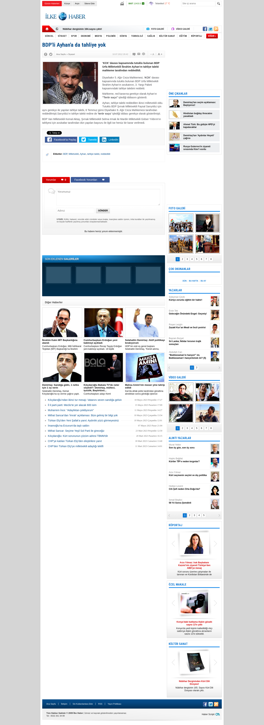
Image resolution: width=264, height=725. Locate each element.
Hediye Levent (189, 488)
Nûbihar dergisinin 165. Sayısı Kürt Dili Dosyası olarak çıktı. (194, 686)
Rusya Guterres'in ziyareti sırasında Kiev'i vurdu (196, 148)
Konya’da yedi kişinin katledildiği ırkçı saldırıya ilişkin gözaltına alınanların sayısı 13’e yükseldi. (194, 628)
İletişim (64, 704)
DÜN (185, 281)
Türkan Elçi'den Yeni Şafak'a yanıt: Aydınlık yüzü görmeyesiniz (83, 420)
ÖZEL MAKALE (177, 584)
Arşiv (77, 3)
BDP (65, 154)
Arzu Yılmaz (189, 474)
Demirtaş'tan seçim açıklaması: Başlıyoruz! (199, 103)
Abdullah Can (189, 355)
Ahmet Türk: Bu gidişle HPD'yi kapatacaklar (199, 125)
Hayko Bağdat (189, 460)
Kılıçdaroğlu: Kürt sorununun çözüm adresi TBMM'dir (78, 435)
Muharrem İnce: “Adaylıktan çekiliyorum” (71, 410)
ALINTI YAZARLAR (180, 438)
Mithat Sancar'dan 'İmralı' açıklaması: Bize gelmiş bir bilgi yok (83, 415)
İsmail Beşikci (189, 501)
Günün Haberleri (52, 3)
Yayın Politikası (114, 704)
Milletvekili (74, 154)
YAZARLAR (175, 290)
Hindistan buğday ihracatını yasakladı (197, 114)
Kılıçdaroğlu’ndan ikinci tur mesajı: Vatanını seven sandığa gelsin (85, 399)
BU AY (203, 281)
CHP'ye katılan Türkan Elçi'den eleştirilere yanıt (75, 441)
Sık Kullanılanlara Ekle (83, 704)
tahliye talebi (93, 154)
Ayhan (83, 154)
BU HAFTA (193, 281)
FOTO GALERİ (177, 208)
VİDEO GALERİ (177, 377)
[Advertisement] (240, 64)
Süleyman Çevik (189, 298)
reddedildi (105, 154)
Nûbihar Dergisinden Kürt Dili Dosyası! (85, 29)
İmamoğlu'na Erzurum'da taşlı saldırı (68, 425)
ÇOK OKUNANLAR (179, 269)
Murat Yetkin (189, 446)
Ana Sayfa (51, 704)
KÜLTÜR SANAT (178, 644)
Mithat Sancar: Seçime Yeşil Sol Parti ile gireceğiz (76, 430)
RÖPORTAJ (175, 525)
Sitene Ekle (89, 3)
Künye (67, 3)
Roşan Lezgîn (189, 326)
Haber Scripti (208, 714)
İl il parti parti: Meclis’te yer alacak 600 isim (72, 405)
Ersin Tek (189, 312)
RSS (100, 704)
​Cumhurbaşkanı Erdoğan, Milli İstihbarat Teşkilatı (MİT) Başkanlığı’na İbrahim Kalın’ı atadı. (62, 344)
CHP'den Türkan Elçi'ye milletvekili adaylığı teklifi (75, 446)
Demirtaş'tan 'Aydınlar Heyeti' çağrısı (198, 136)
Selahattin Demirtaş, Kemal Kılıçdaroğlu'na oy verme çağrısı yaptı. (62, 389)
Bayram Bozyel (189, 341)
